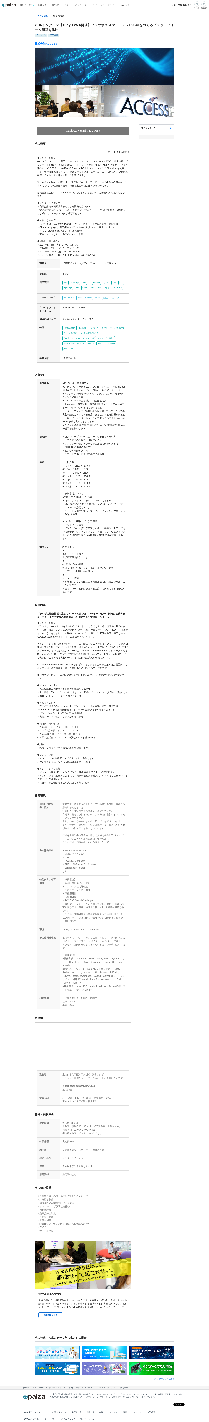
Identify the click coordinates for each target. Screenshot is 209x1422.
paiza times (82, 1411)
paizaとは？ (125, 5)
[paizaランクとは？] (171, 128)
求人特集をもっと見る (164, 1365)
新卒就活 (90, 1398)
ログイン (197, 8)
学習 (54, 1405)
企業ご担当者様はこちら (181, 5)
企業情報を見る (50, 1301)
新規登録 (204, 8)
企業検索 (151, 1398)
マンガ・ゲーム (87, 1405)
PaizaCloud (127, 1411)
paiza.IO (110, 1411)
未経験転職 (76, 1398)
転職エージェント (107, 1398)
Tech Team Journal (60, 1411)
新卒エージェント (131, 1398)
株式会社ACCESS (46, 43)
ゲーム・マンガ (98, 5)
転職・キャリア (59, 1398)
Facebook (70, 1418)
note (97, 1411)
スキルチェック (68, 1405)
